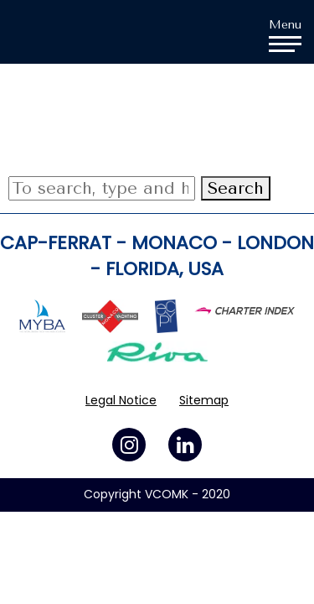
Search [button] (236, 188)
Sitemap (204, 400)
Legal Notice (121, 400)
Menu (285, 34)
